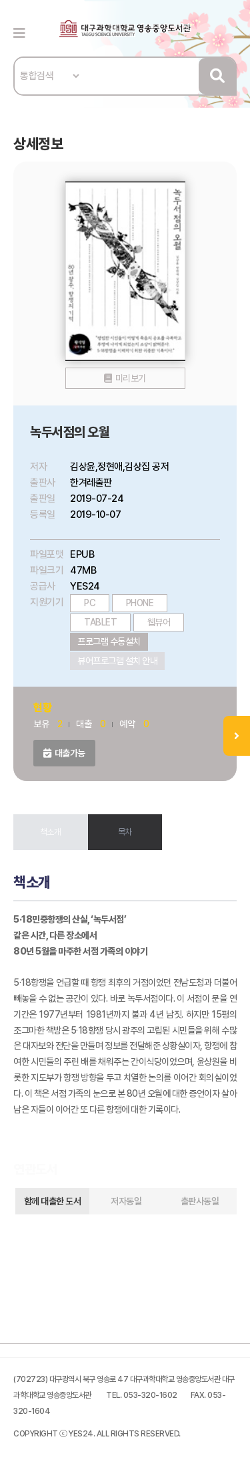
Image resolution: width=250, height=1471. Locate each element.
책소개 (50, 832)
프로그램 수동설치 (109, 641)
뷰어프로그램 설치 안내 (117, 660)
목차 (125, 832)
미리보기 (130, 378)
